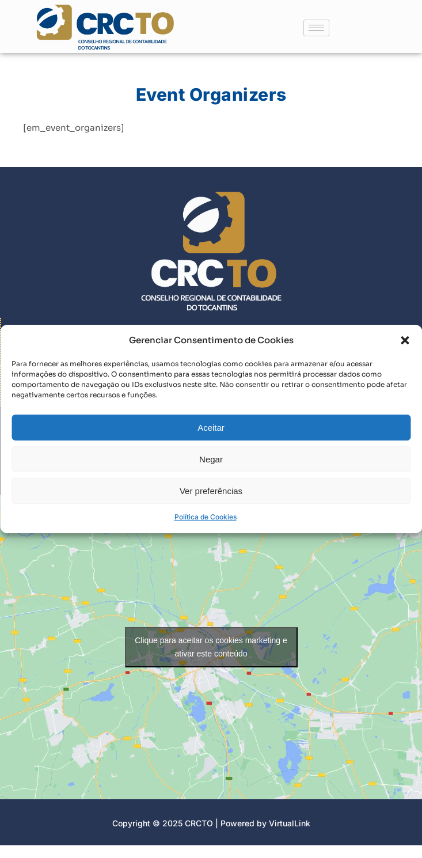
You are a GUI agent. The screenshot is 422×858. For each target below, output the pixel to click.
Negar (211, 468)
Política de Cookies (205, 526)
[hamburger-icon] (316, 28)
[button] (404, 349)
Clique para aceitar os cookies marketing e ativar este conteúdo (211, 647)
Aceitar (211, 436)
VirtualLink (289, 823)
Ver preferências (211, 499)
